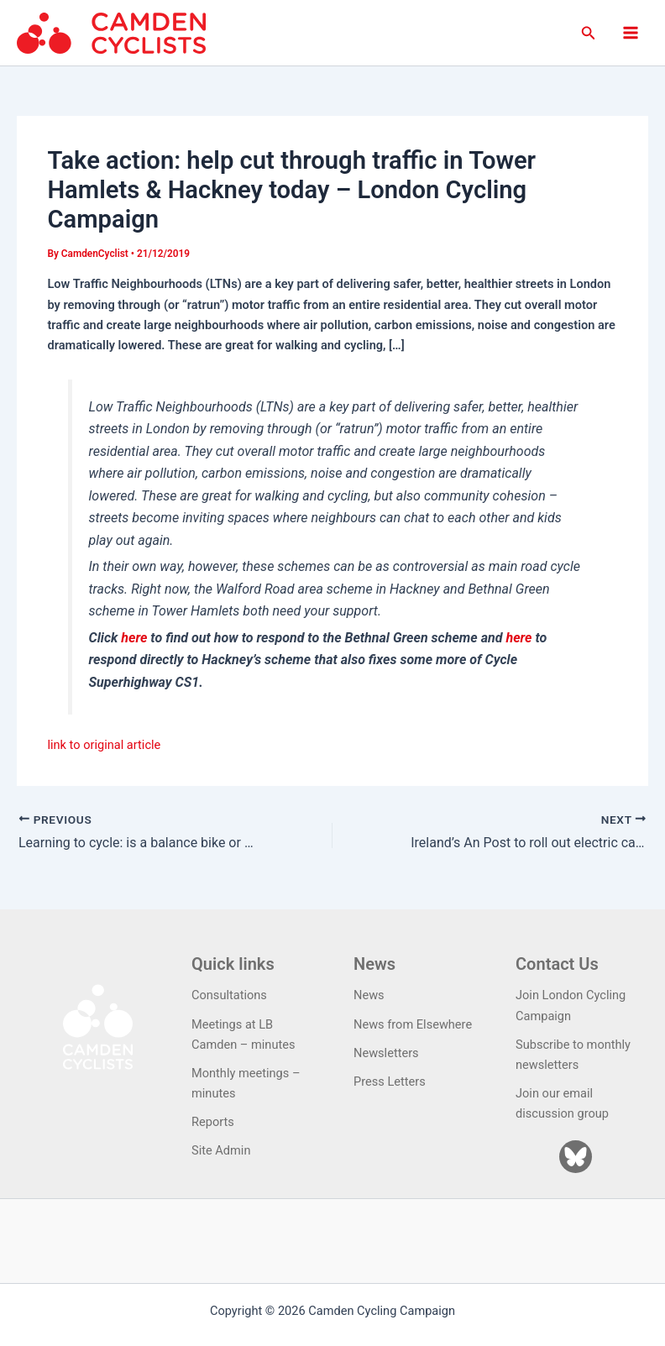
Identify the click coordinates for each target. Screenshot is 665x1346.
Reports (212, 1121)
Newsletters (386, 1053)
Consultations (229, 995)
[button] (588, 33)
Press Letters (389, 1081)
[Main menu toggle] (630, 32)
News (369, 995)
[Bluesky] (575, 1156)
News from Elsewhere (412, 1024)
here (134, 638)
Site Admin (220, 1150)
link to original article (103, 744)
